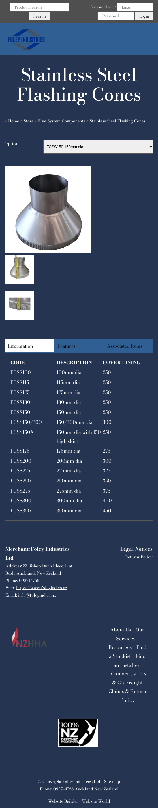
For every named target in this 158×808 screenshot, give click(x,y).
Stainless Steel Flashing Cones (117, 121)
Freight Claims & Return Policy (127, 691)
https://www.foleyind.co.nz (41, 588)
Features (66, 345)
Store (28, 121)
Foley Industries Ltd (81, 781)
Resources (120, 647)
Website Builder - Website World (79, 801)
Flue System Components (61, 121)
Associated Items (124, 345)
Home (13, 121)
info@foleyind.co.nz (37, 595)
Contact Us (123, 673)
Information (20, 345)
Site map (112, 781)
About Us (120, 629)
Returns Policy (139, 557)
